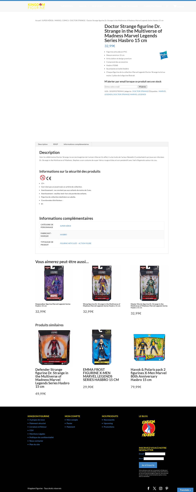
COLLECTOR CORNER (153, 6)
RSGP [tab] (55, 144)
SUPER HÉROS (67, 6)
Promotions (109, 427)
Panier (69, 423)
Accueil (38, 20)
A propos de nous (37, 420)
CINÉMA (112, 6)
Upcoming (108, 423)
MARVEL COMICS (62, 20)
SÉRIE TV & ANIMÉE (129, 6)
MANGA (82, 6)
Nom (141, 458)
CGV (31, 430)
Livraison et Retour (38, 427)
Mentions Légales (37, 434)
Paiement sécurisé (37, 423)
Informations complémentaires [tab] (76, 144)
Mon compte (72, 420)
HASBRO (63, 234)
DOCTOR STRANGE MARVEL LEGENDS (129, 94)
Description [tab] (43, 144)
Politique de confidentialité (41, 437)
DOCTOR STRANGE (77, 20)
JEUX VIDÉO (97, 6)
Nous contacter (36, 441)
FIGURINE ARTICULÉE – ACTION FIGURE (75, 243)
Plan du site (34, 444)
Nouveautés (109, 420)
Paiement (71, 427)
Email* (142, 454)
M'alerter (142, 87)
